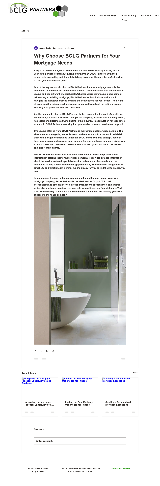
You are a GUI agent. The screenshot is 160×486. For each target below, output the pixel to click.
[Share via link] (53, 351)
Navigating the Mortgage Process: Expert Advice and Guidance (39, 403)
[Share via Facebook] (35, 351)
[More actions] (124, 48)
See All (135, 373)
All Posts (25, 31)
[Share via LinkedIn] (47, 351)
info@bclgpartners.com (38, 468)
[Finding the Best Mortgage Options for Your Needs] (80, 388)
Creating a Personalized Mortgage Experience (118, 403)
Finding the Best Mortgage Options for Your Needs (79, 403)
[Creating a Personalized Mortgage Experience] (120, 388)
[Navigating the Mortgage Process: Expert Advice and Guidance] (40, 388)
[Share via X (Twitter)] (41, 351)
